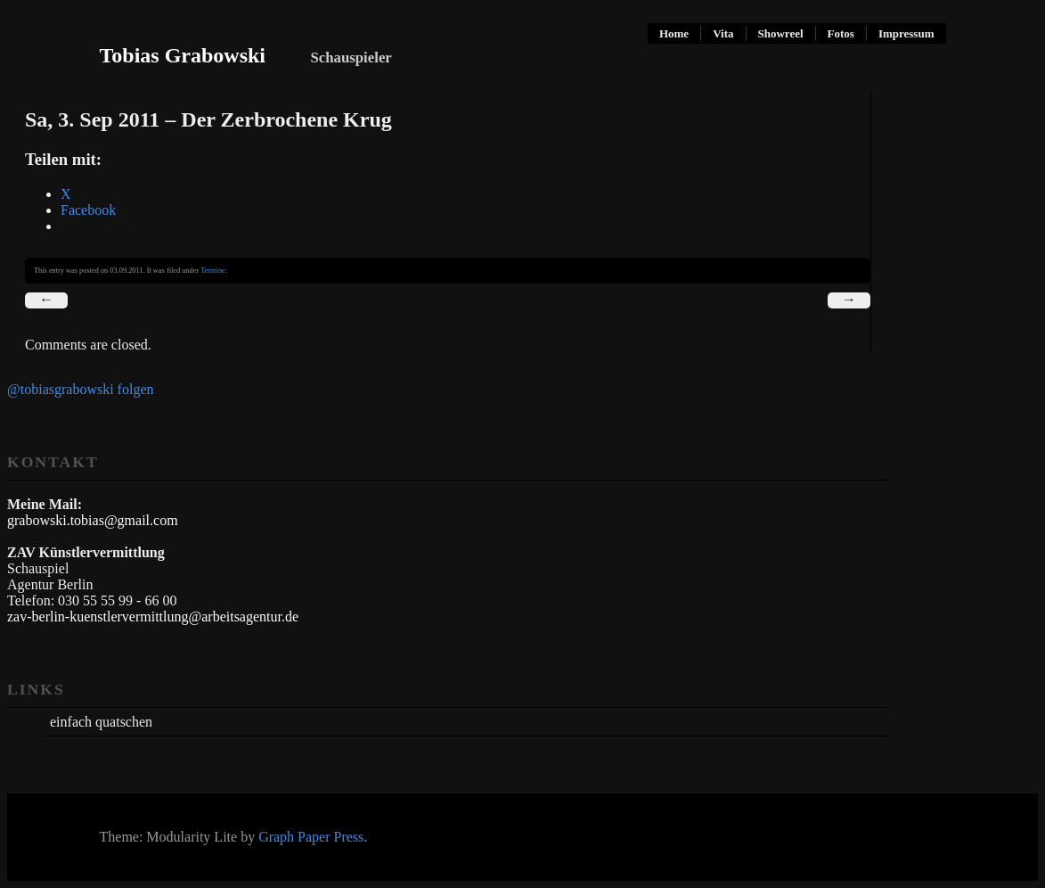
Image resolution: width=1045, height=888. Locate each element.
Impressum (906, 33)
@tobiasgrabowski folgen (80, 389)
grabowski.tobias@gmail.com (92, 520)
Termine (212, 271)
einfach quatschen (101, 721)
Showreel (781, 33)
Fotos (841, 33)
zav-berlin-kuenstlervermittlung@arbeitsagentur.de (152, 616)
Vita (723, 33)
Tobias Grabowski (183, 55)
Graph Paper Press (310, 836)
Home (674, 33)
